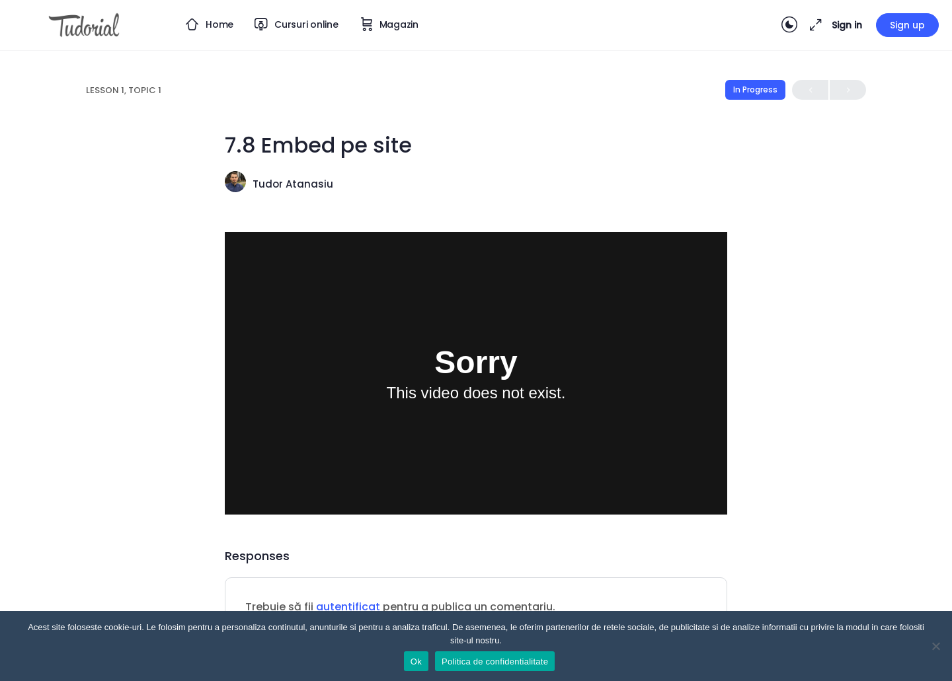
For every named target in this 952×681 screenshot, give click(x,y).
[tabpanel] (476, 373)
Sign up (907, 25)
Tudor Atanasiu (293, 184)
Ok (416, 661)
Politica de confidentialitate (495, 661)
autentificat (348, 606)
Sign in (847, 25)
